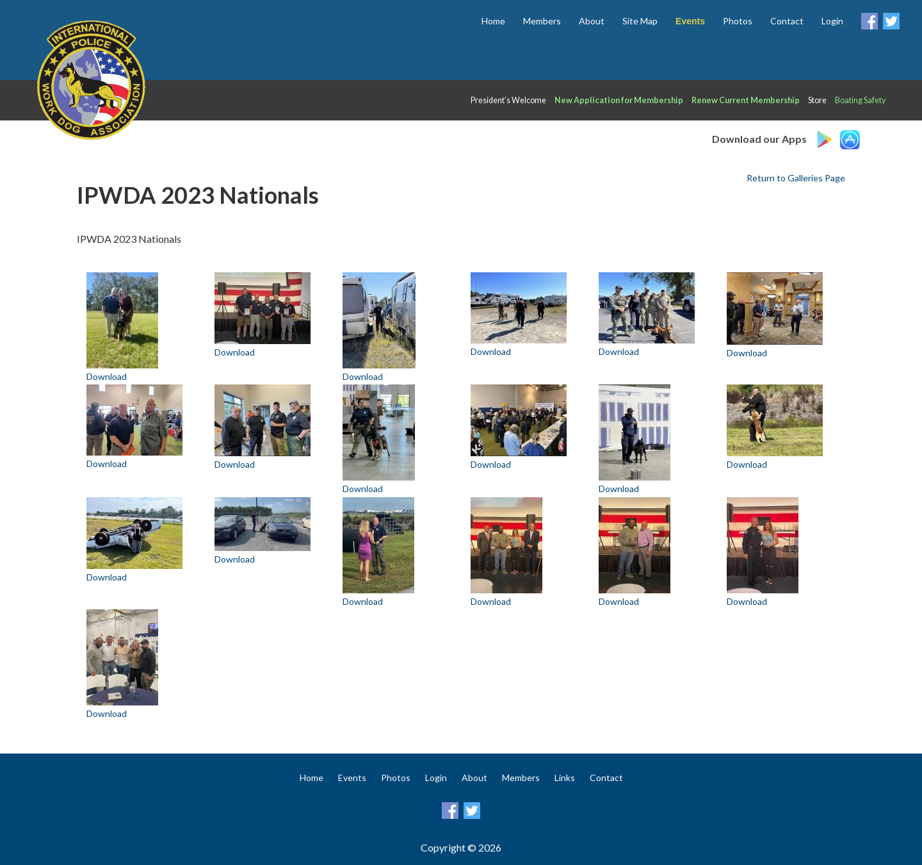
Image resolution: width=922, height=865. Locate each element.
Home (493, 20)
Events (352, 777)
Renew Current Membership (745, 100)
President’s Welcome (508, 100)
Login (832, 20)
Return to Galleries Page (796, 177)
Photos (737, 20)
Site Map (640, 20)
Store (817, 100)
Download (106, 376)
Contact (787, 20)
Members (542, 20)
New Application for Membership (618, 100)
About (591, 20)
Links (564, 777)
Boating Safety (860, 100)
